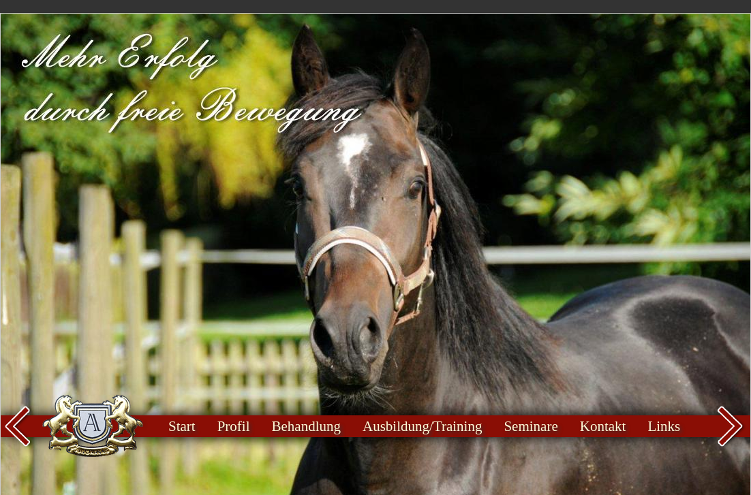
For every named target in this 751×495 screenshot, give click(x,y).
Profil (233, 426)
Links (663, 426)
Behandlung (306, 426)
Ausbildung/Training (422, 426)
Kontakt (603, 426)
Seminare (530, 426)
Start (182, 426)
